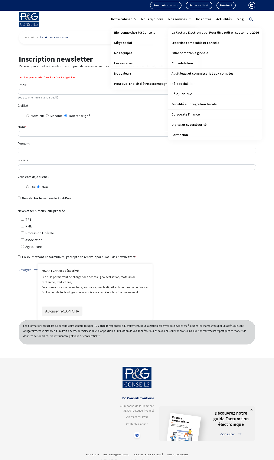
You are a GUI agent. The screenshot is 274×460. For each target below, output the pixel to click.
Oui (33, 187)
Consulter (227, 434)
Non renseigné (79, 116)
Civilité (23, 105)
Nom (21, 127)
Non (45, 187)
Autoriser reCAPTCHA (62, 311)
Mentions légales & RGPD (116, 454)
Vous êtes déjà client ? (33, 177)
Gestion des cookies (177, 454)
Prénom (24, 143)
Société (23, 160)
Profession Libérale (39, 233)
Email (22, 85)
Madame (56, 116)
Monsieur (37, 116)
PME (28, 226)
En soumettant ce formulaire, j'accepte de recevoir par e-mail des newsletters (78, 257)
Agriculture (33, 246)
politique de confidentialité (84, 336)
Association (33, 240)
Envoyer (25, 270)
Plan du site (92, 454)
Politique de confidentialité (148, 454)
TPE (28, 219)
